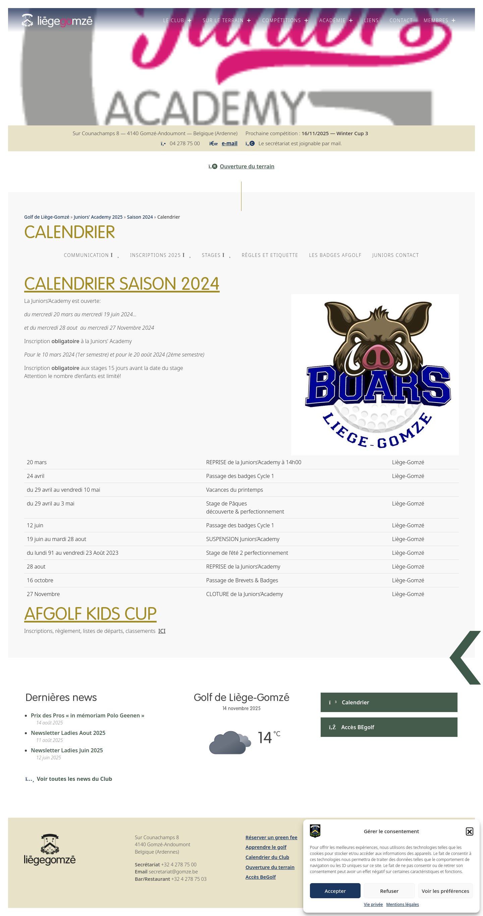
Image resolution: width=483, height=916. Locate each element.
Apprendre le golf (266, 847)
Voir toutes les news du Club (68, 779)
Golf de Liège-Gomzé (46, 217)
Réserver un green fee (272, 837)
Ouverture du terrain (241, 166)
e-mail (229, 143)
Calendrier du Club (267, 857)
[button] (469, 831)
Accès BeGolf (261, 877)
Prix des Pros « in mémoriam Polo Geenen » (88, 715)
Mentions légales (402, 904)
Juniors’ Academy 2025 (98, 217)
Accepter (335, 890)
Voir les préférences (445, 890)
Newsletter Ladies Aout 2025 (68, 733)
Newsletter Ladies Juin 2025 (67, 750)
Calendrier (349, 702)
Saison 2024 (140, 217)
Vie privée (373, 904)
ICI (162, 631)
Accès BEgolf (351, 727)
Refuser (389, 890)
